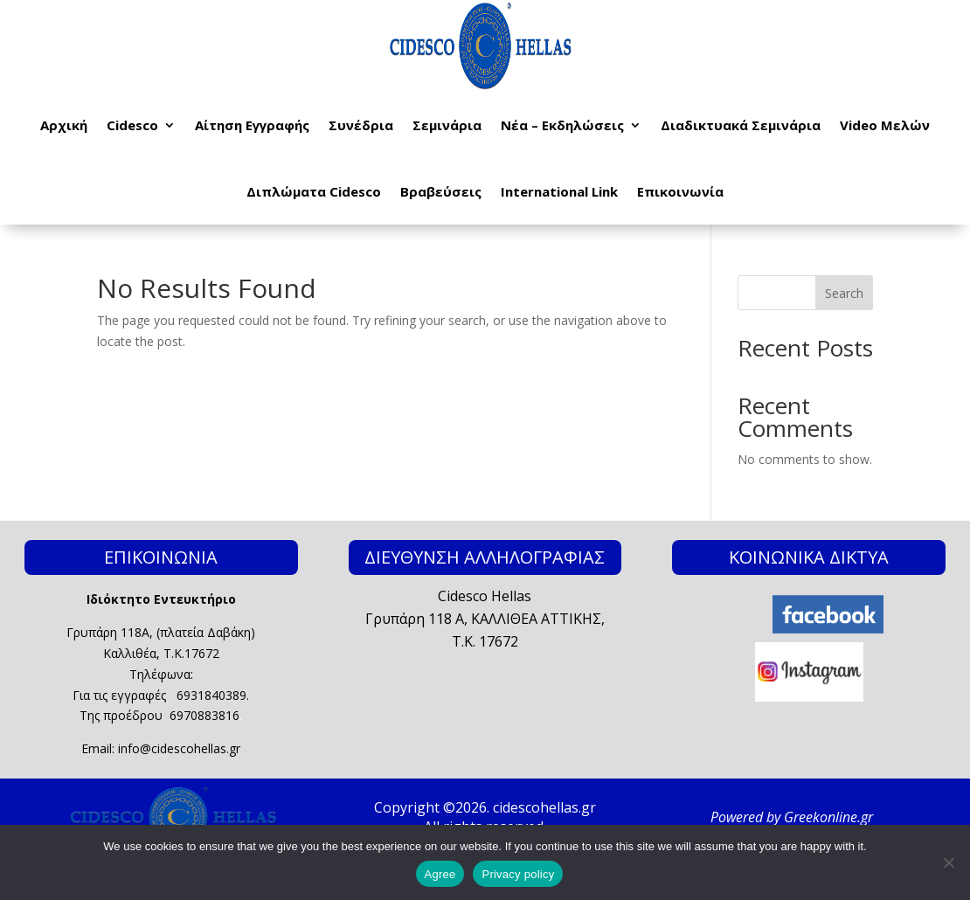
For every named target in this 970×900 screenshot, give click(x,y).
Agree (440, 874)
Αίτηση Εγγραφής (252, 125)
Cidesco (132, 125)
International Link (559, 191)
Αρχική (63, 125)
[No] (948, 862)
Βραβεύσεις (441, 191)
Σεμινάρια (447, 125)
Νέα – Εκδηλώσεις (562, 125)
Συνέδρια (361, 125)
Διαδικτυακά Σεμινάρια (741, 125)
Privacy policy (518, 874)
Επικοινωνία (680, 191)
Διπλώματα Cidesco (313, 191)
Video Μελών (885, 125)
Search (844, 293)
